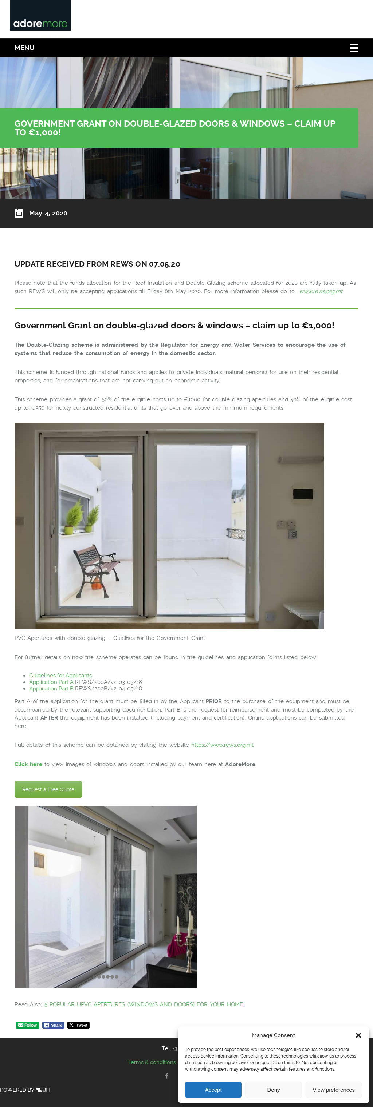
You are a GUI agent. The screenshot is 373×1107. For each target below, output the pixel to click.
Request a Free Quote (48, 789)
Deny (273, 1090)
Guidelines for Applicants (60, 675)
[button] (358, 1035)
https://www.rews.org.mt (223, 745)
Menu (24, 48)
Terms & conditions (151, 1062)
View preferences (334, 1090)
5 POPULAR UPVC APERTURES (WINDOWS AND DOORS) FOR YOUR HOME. (144, 1004)
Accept (213, 1090)
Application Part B (52, 688)
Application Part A (52, 682)
